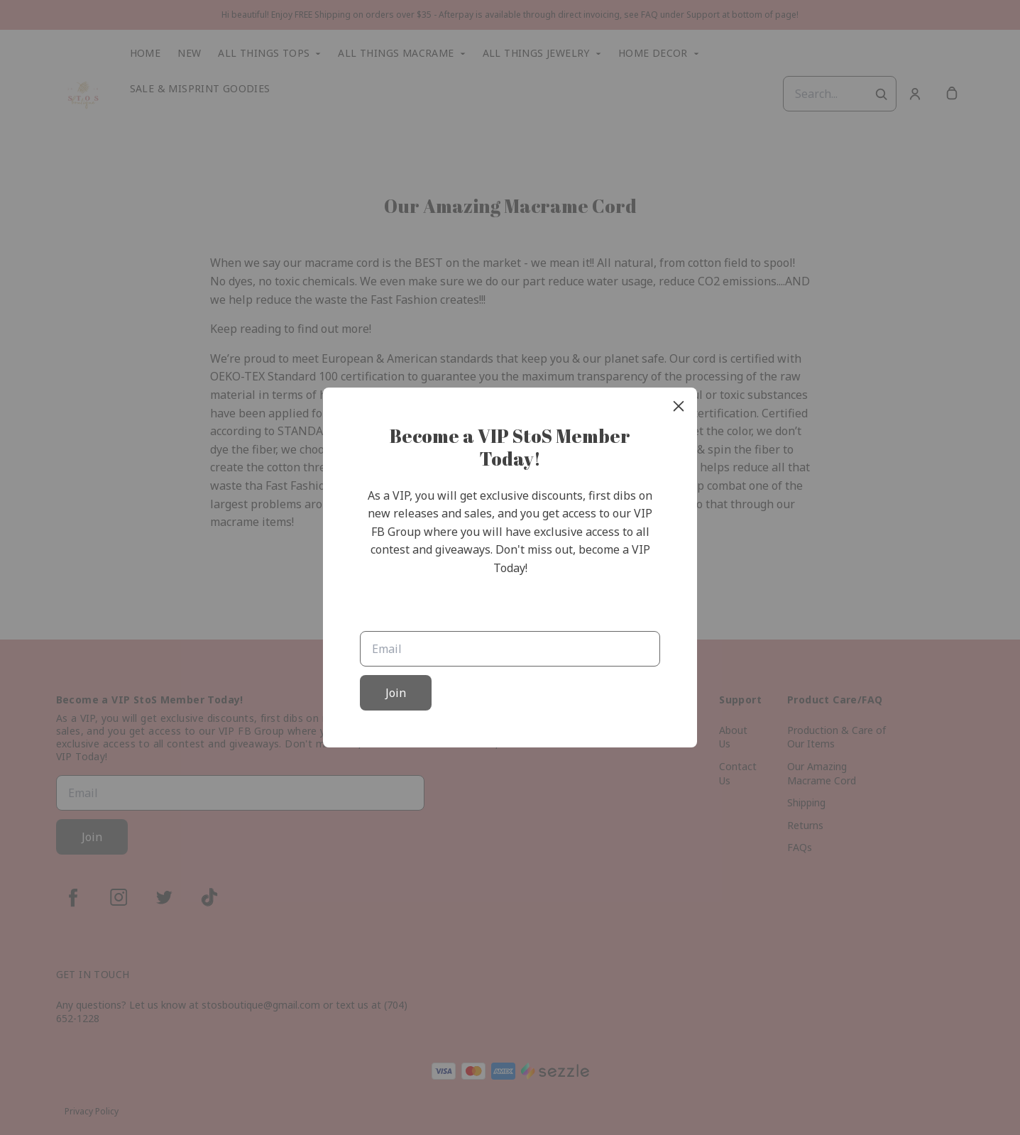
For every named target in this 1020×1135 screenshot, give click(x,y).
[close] (678, 406)
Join (395, 693)
